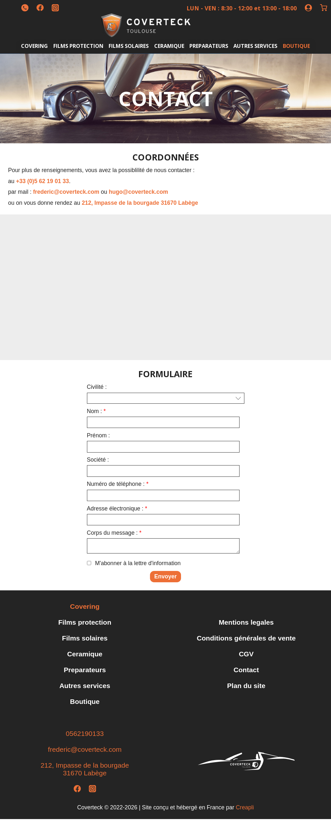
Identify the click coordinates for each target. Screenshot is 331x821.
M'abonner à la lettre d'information (138, 565)
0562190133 (85, 735)
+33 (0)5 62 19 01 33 (42, 181)
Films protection (78, 45)
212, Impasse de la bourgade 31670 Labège (140, 203)
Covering (34, 45)
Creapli (245, 809)
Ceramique (169, 45)
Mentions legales (246, 624)
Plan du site (246, 687)
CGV (246, 656)
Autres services (255, 45)
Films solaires (129, 45)
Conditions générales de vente (246, 640)
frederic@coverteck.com (66, 192)
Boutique (296, 45)
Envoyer (165, 578)
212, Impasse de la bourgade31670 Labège (85, 771)
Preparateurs (208, 45)
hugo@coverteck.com (138, 192)
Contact (246, 671)
